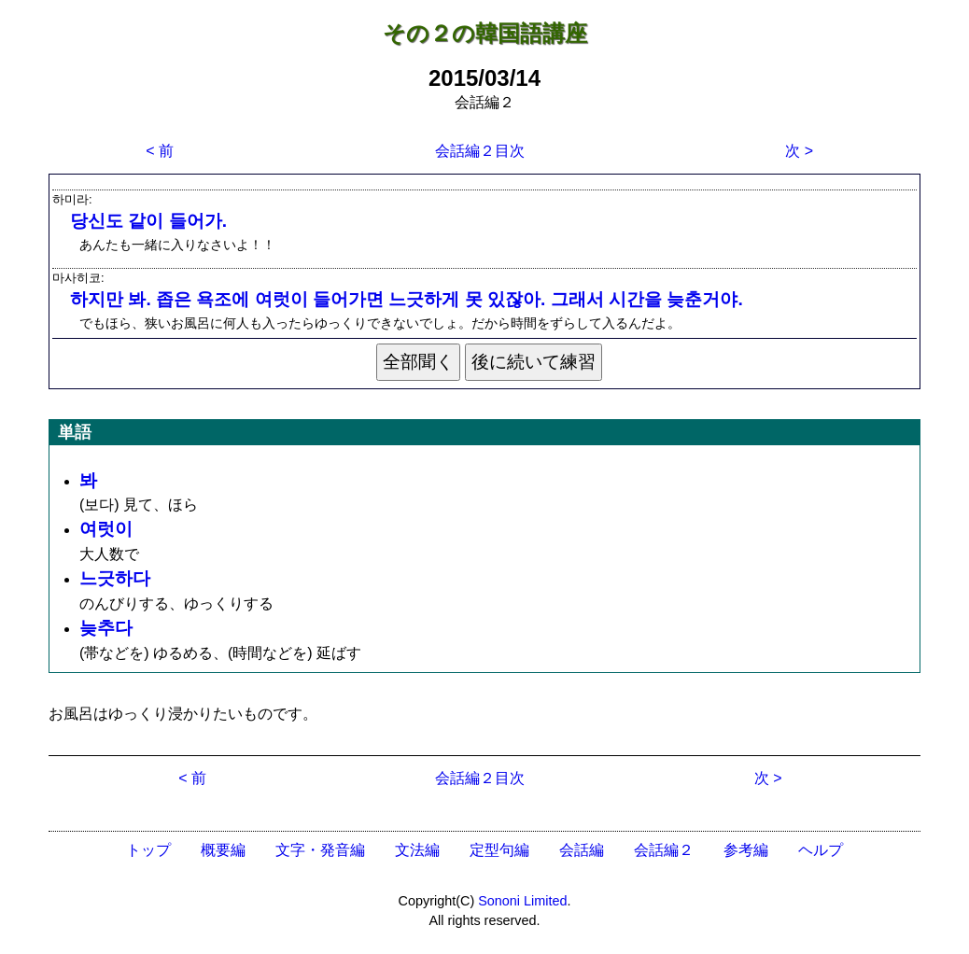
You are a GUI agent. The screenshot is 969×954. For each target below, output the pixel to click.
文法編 (417, 850)
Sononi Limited (522, 900)
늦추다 (106, 628)
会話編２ (664, 850)
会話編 (581, 850)
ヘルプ (820, 850)
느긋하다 (114, 578)
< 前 (160, 151)
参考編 (745, 850)
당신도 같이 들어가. (148, 221)
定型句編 (499, 850)
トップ (148, 850)
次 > (799, 151)
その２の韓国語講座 (485, 33)
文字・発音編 (320, 850)
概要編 (223, 850)
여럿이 (106, 529)
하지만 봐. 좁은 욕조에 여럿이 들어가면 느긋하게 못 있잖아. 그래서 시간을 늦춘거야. (406, 299)
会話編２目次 (480, 151)
